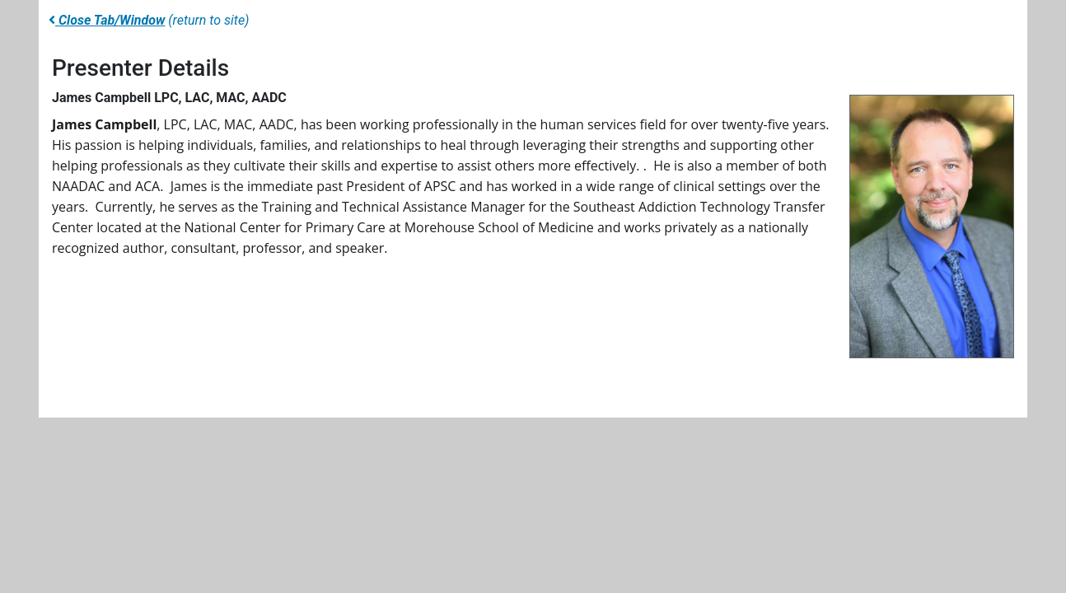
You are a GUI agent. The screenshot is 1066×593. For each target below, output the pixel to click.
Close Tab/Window (107, 20)
